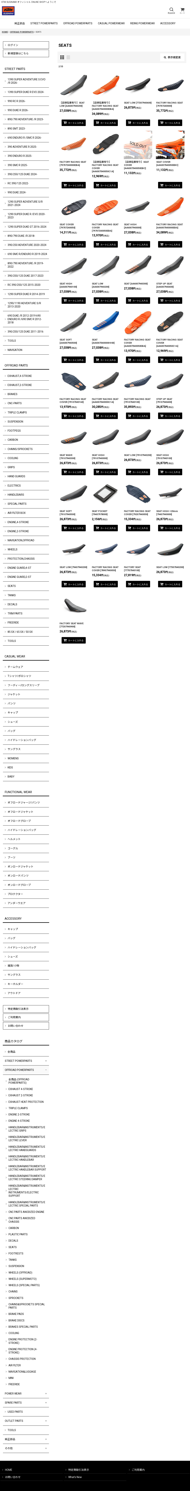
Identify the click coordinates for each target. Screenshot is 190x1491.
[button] (171, 10)
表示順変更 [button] (172, 57)
